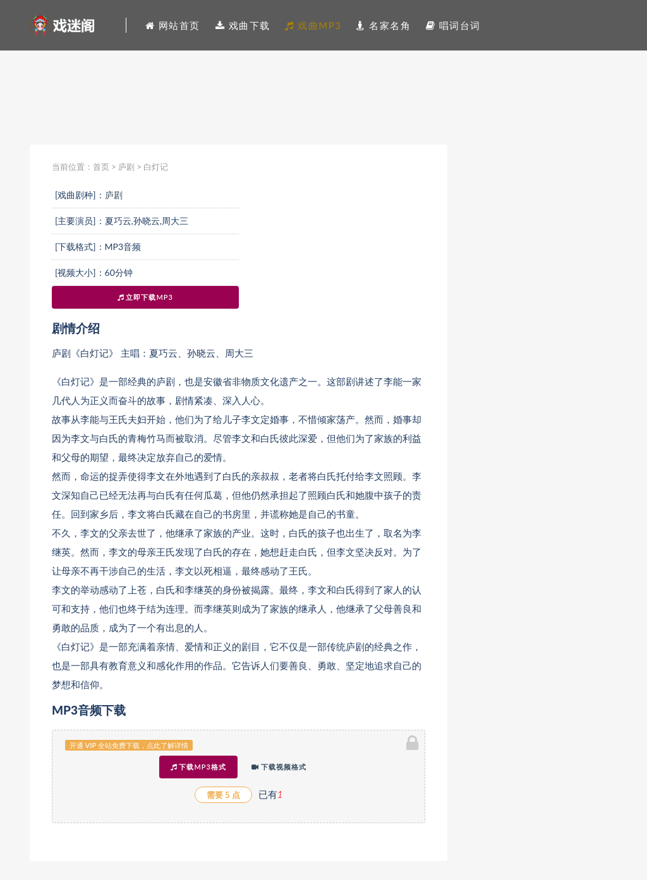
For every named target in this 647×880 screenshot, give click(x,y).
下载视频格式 (279, 767)
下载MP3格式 (198, 767)
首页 (101, 167)
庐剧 (126, 167)
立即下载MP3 (145, 297)
